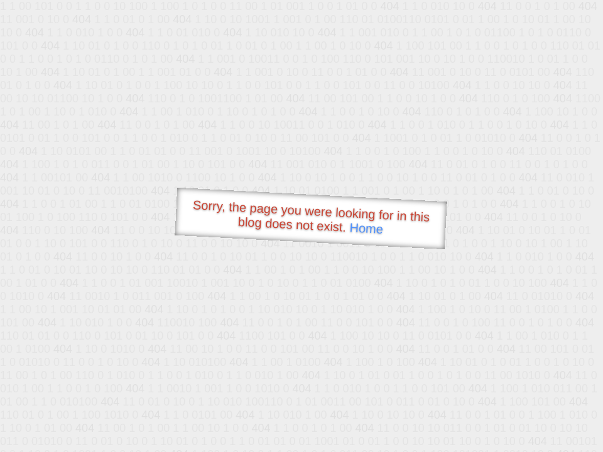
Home (366, 228)
